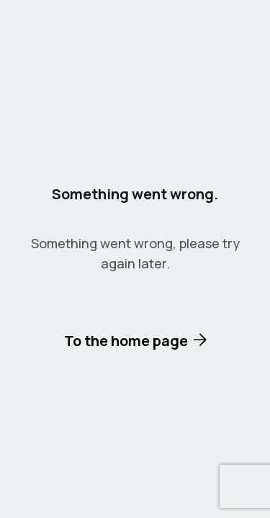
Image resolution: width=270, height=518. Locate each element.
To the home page (126, 340)
